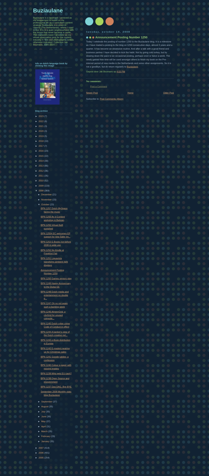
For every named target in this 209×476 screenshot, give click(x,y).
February (46, 436)
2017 (41, 146)
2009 (41, 185)
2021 (41, 126)
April (43, 426)
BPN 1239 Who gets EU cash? (56, 373)
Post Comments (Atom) (111, 99)
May (43, 421)
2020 (41, 131)
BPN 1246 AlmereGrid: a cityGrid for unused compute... (53, 315)
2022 (41, 121)
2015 (41, 156)
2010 (41, 180)
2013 (41, 166)
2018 (41, 141)
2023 (41, 116)
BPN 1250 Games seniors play (56, 278)
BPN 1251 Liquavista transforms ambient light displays (54, 261)
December (46, 194)
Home (130, 93)
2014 (41, 161)
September (47, 401)
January (45, 441)
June (44, 416)
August (45, 406)
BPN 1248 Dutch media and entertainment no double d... (55, 295)
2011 (41, 175)
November (46, 199)
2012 (41, 171)
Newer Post (92, 93)
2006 (41, 453)
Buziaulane (132, 66)
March (44, 431)
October (45, 204)
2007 (41, 448)
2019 (41, 136)
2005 (41, 457)
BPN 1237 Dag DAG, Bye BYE (56, 386)
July (43, 411)
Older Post (168, 93)
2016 (41, 151)
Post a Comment (98, 86)
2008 (41, 190)
